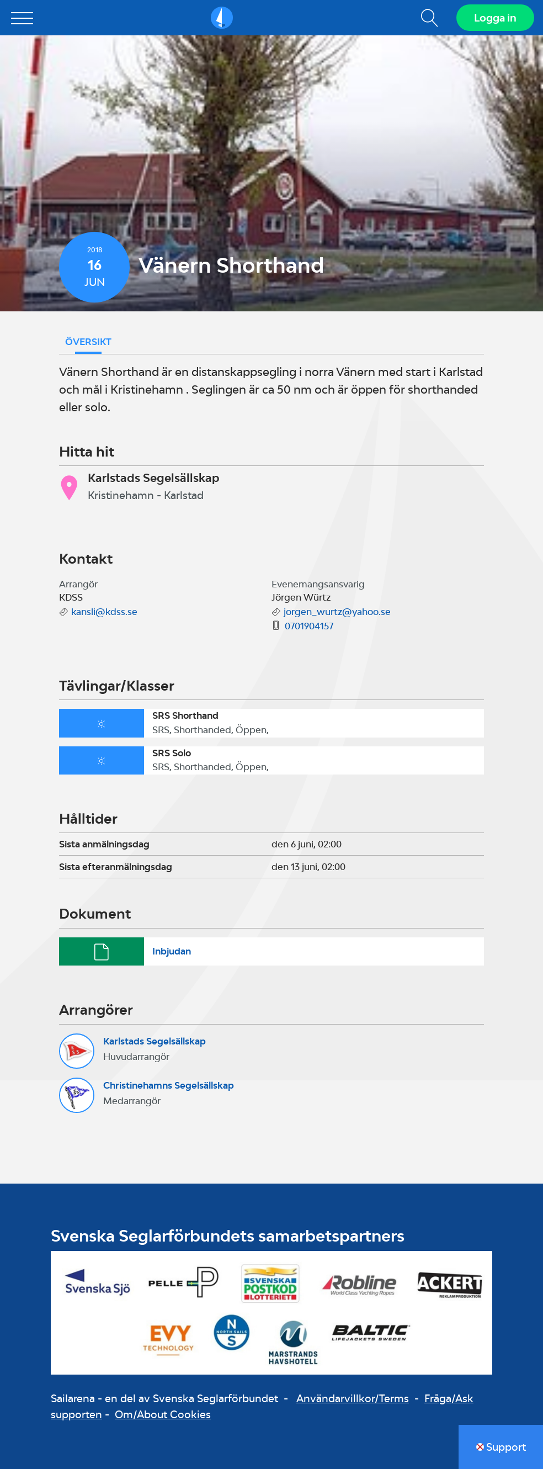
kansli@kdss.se (104, 611)
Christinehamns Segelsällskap (168, 1085)
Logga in (495, 18)
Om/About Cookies (163, 1414)
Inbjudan (171, 951)
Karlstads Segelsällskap (154, 1041)
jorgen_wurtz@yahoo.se (337, 611)
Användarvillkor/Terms (352, 1398)
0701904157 (309, 626)
